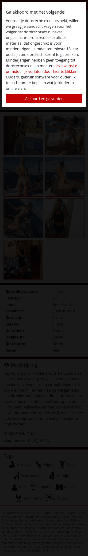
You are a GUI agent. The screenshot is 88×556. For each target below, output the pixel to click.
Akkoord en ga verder (44, 98)
